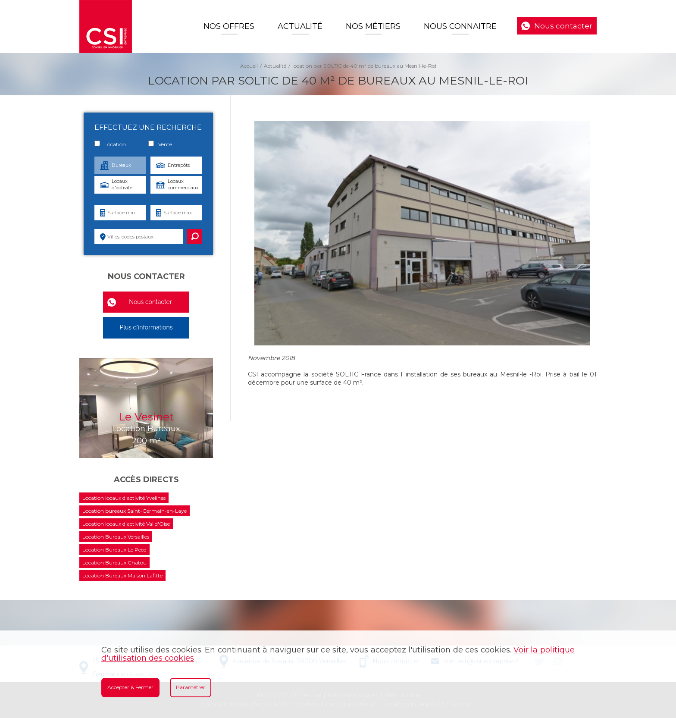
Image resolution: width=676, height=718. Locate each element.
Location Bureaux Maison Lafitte (122, 575)
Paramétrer (190, 687)
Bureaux (121, 165)
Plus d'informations (145, 327)
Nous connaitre (460, 26)
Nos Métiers (373, 26)
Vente (160, 144)
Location (110, 144)
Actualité (300, 26)
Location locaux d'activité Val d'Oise (126, 523)
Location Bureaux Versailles (115, 536)
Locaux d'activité (122, 184)
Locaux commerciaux (183, 184)
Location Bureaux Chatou (114, 562)
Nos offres (228, 26)
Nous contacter (563, 26)
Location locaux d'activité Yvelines (124, 498)
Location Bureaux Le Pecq (114, 549)
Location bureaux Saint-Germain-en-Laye (134, 511)
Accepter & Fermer (130, 687)
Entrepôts (179, 165)
